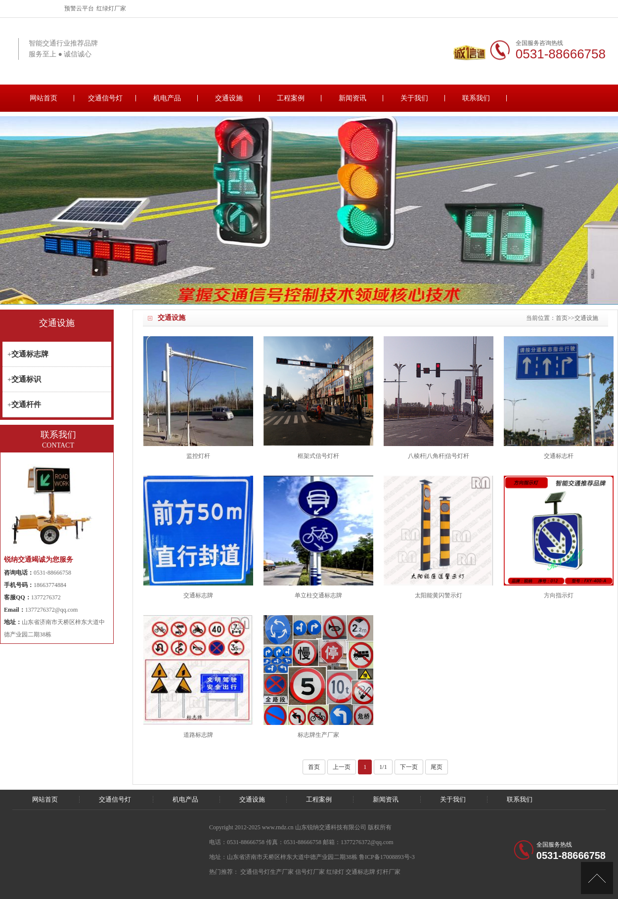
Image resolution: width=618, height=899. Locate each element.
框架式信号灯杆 (318, 455)
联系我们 (476, 98)
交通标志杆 (559, 455)
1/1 (383, 767)
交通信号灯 (105, 98)
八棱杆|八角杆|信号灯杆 (439, 455)
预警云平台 (79, 8)
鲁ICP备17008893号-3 (387, 857)
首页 (562, 318)
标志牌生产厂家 (318, 734)
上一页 (342, 767)
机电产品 (167, 98)
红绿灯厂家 (111, 8)
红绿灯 (335, 871)
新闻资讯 (352, 98)
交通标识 (26, 379)
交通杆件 (26, 404)
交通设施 (229, 98)
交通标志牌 (198, 595)
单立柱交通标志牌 (318, 595)
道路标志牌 (198, 734)
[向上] (597, 878)
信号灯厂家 (310, 871)
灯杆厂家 (388, 871)
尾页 (436, 767)
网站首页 (43, 98)
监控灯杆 (198, 455)
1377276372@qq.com (51, 609)
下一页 (409, 767)
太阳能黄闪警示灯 (438, 595)
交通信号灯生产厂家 (267, 871)
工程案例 (291, 98)
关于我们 (414, 98)
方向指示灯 (559, 595)
